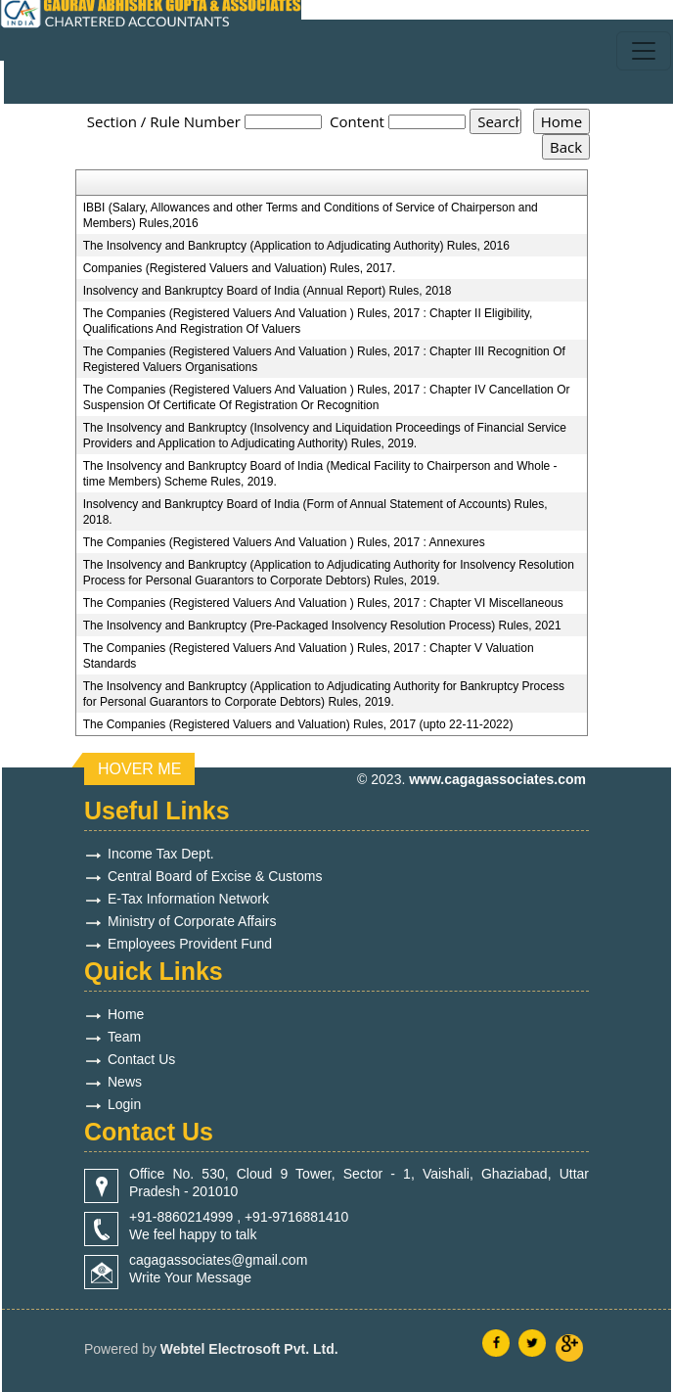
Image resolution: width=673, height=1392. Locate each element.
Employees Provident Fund (190, 943)
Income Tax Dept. (161, 853)
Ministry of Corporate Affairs (192, 921)
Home (126, 1014)
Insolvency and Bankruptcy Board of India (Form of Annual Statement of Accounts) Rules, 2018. (315, 512)
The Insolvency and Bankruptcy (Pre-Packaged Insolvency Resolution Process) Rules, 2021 (322, 625)
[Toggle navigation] (643, 50)
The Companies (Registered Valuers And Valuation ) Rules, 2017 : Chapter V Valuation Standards (308, 656)
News (125, 1082)
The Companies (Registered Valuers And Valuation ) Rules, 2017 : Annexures (284, 542)
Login (124, 1104)
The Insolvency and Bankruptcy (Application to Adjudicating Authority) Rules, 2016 (296, 246)
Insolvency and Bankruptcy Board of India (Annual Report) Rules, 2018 (267, 291)
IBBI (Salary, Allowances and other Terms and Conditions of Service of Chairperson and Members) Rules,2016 (310, 215)
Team (124, 1036)
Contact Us (141, 1059)
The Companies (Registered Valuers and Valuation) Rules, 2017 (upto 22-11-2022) (298, 724)
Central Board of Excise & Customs (215, 876)
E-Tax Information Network (188, 898)
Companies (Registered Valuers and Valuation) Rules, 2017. (239, 268)
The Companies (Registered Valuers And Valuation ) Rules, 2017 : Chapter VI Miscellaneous (323, 603)
